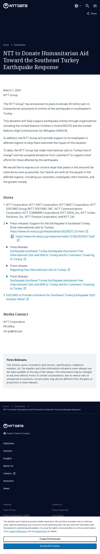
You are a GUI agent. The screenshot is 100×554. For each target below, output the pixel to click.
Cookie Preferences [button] (18, 531)
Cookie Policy (41, 531)
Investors (8, 480)
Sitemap (7, 504)
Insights (7, 458)
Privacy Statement (60, 510)
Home (6, 45)
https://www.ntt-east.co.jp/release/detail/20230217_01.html (47, 231)
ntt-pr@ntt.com (12, 331)
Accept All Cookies (50, 546)
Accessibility (58, 515)
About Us (8, 465)
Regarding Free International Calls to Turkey (38, 270)
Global (18, 433)
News (6, 488)
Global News (19, 45)
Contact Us (57, 504)
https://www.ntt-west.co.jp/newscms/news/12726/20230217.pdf (55, 236)
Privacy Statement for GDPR (16, 515)
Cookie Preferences (50, 539)
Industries (8, 443)
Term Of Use (9, 510)
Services (7, 450)
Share (92, 13)
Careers (7, 473)
